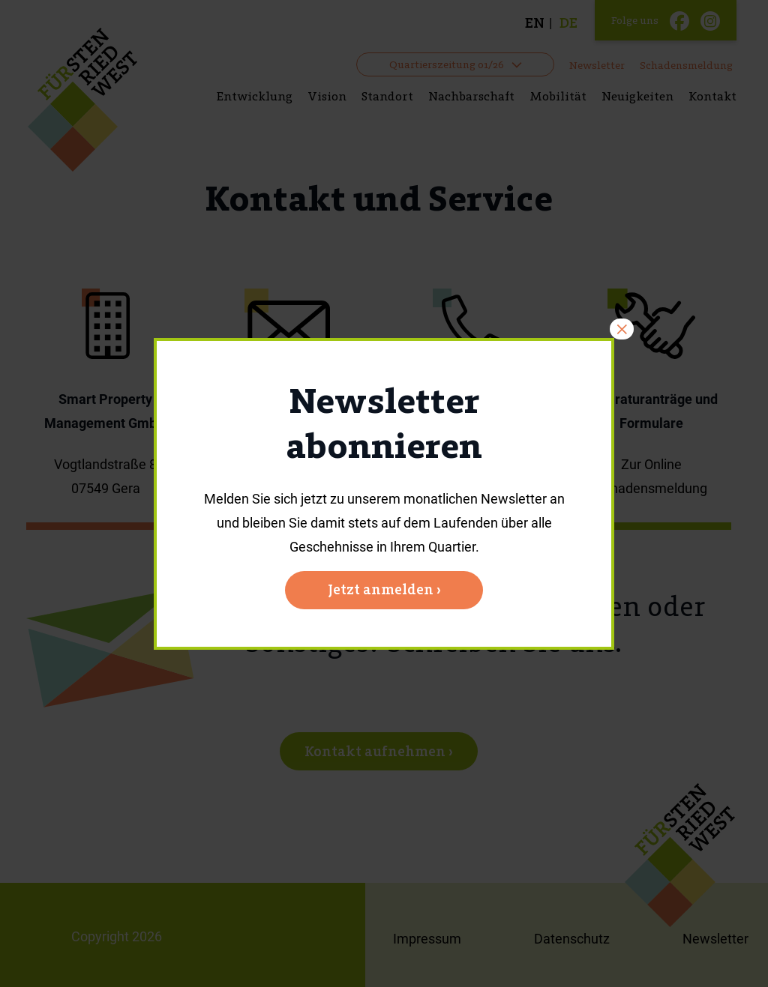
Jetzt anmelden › (383, 589)
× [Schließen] (621, 329)
